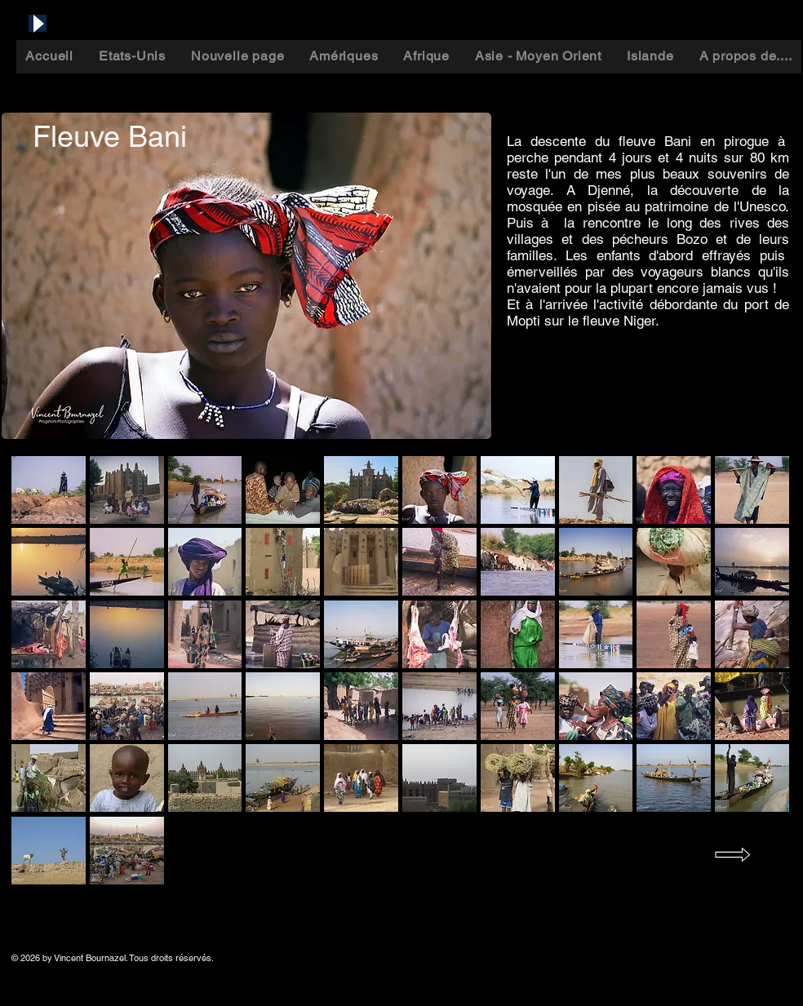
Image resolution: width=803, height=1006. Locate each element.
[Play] (38, 23)
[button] (48, 490)
